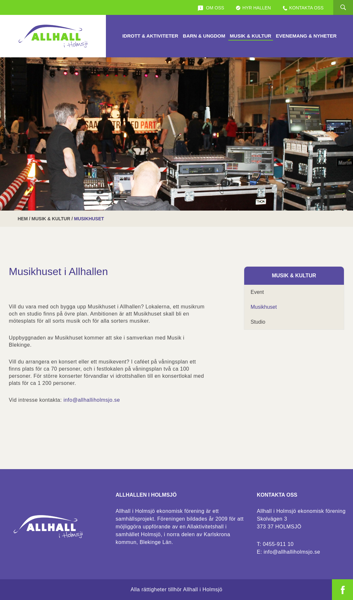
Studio (258, 322)
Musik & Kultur (250, 36)
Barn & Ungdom (204, 36)
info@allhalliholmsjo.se (91, 400)
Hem (23, 218)
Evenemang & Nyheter (306, 36)
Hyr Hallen (253, 8)
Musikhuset (264, 307)
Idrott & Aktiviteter (150, 36)
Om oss (211, 8)
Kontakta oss (303, 8)
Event (257, 292)
